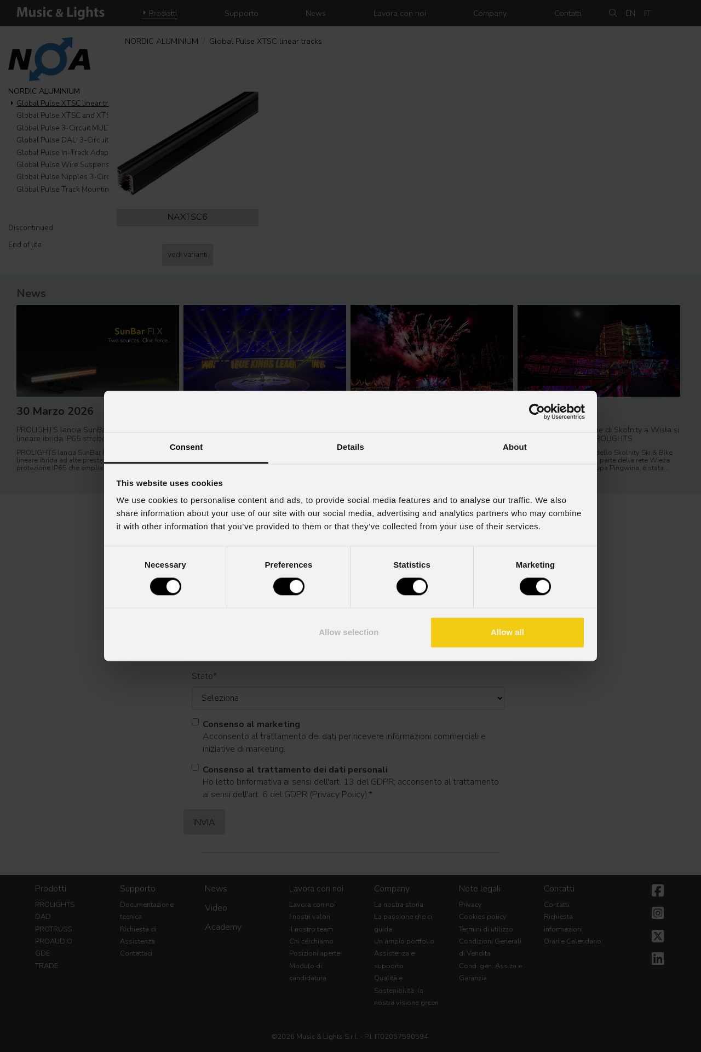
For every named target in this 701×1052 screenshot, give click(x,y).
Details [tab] (350, 446)
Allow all (507, 632)
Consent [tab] (186, 446)
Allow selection (348, 632)
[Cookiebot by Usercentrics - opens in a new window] (537, 411)
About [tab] (515, 446)
